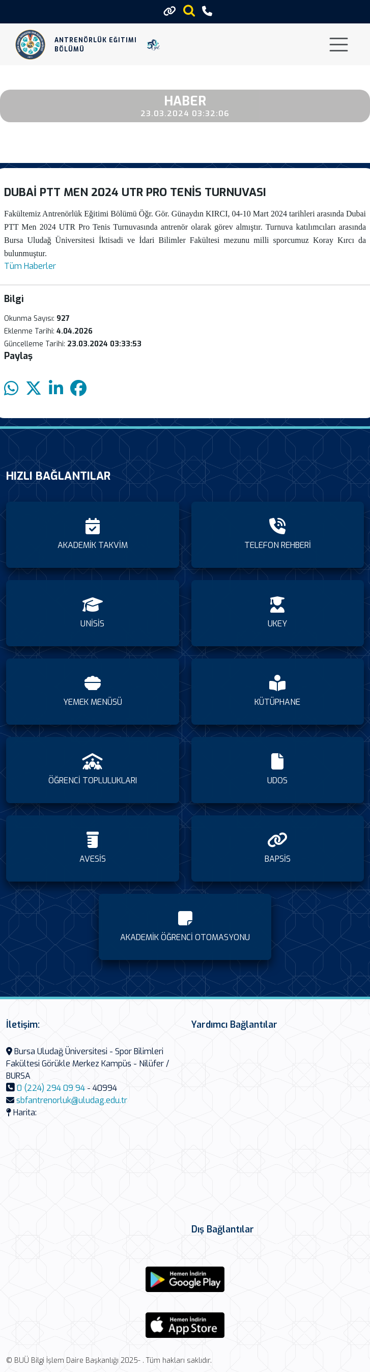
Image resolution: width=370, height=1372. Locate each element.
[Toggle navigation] (338, 44)
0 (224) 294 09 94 (51, 1088)
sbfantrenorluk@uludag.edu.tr (71, 1100)
